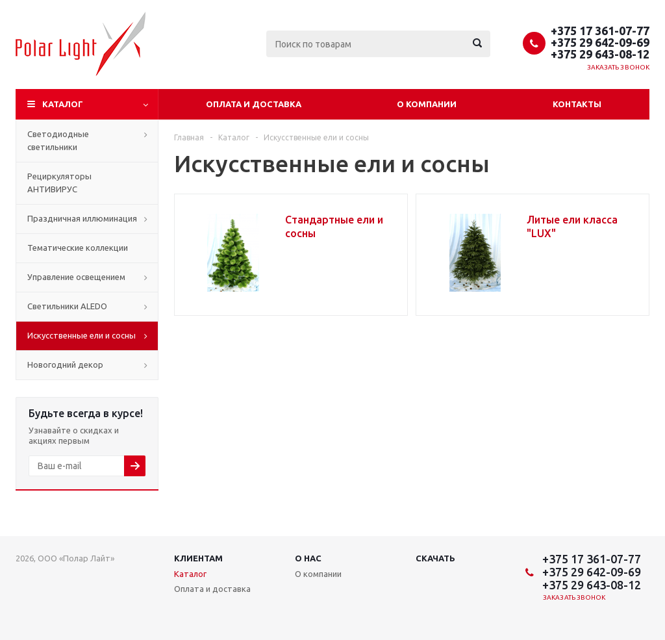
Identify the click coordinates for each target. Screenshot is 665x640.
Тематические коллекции (77, 247)
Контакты (577, 104)
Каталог (62, 104)
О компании (427, 104)
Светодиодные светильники (58, 140)
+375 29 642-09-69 (600, 42)
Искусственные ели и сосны (81, 335)
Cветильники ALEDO (67, 306)
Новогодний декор (65, 364)
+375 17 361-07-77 (600, 30)
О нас (308, 558)
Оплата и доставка (253, 104)
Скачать (435, 558)
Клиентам (198, 558)
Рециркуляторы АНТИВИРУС (59, 183)
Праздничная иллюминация (82, 218)
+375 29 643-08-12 (600, 54)
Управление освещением (76, 276)
